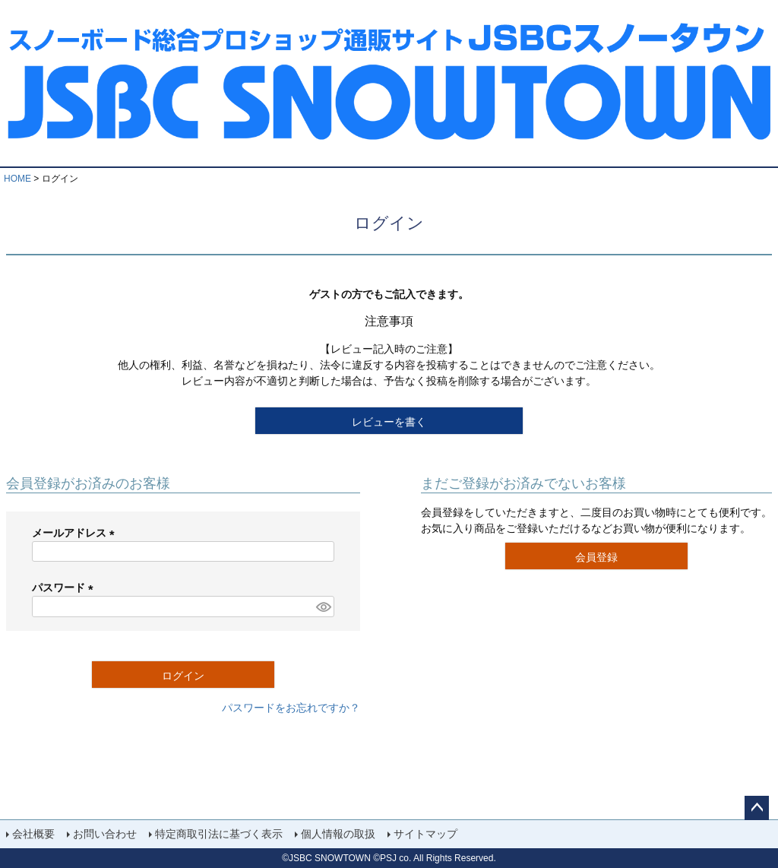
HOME (17, 178)
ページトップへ (757, 808)
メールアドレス (76, 533)
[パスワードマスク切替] (323, 606)
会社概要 (33, 834)
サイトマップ (425, 834)
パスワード (65, 587)
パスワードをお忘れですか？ (291, 708)
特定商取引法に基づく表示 (219, 834)
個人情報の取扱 (338, 834)
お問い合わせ (105, 834)
